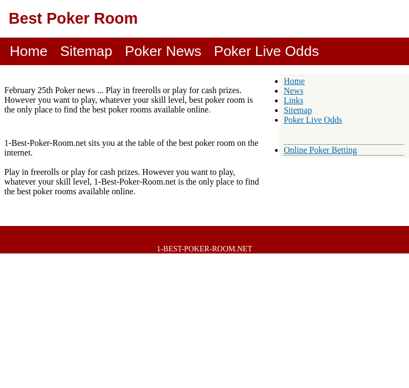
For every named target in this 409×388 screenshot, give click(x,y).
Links (293, 100)
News (293, 90)
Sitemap (86, 51)
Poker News (163, 51)
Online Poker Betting (320, 149)
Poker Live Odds (266, 51)
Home (28, 51)
